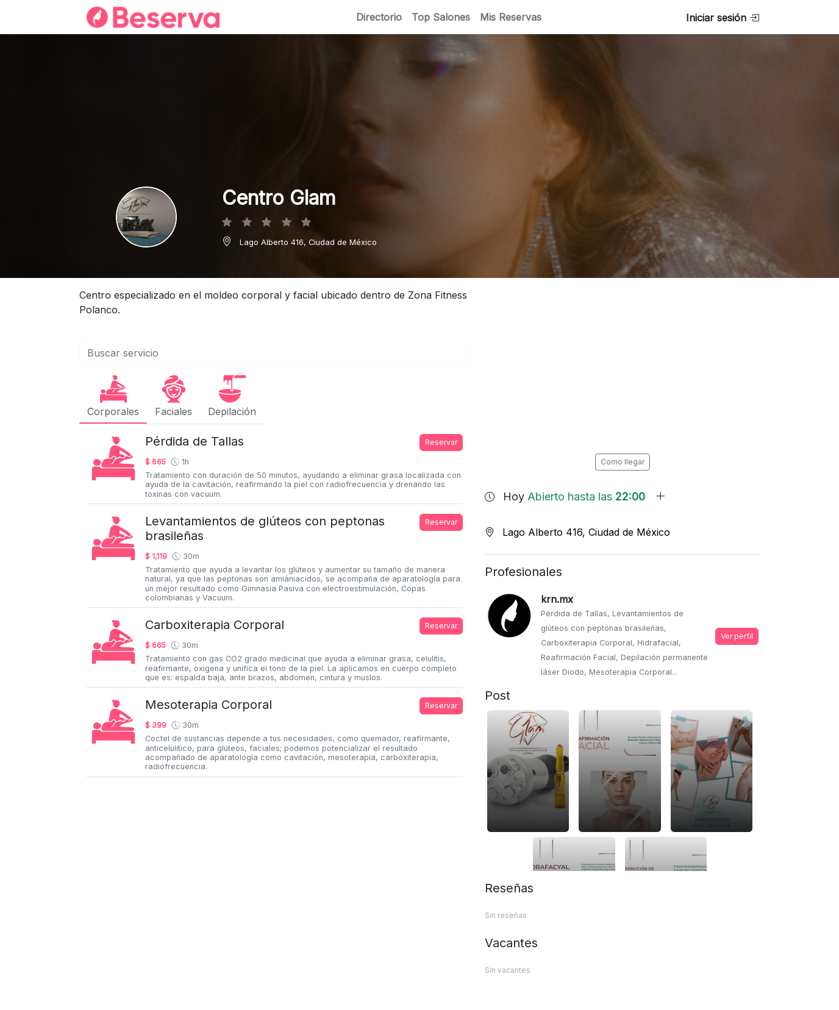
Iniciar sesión (722, 18)
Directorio (379, 17)
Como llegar (622, 461)
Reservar (441, 442)
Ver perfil (737, 636)
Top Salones (441, 17)
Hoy (584, 496)
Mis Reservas (510, 17)
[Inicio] (146, 17)
